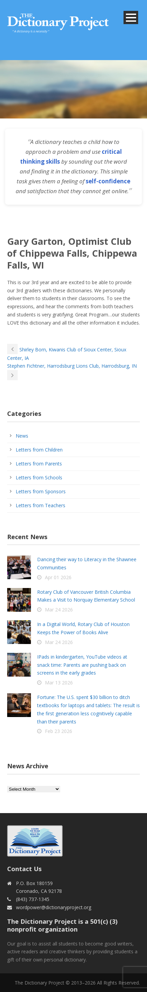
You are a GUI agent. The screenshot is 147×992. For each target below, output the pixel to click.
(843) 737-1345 (32, 899)
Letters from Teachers (40, 505)
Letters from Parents (39, 463)
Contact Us (24, 869)
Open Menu (131, 17)
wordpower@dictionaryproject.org (53, 907)
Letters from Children (39, 449)
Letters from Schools (39, 477)
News (22, 436)
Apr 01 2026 (58, 577)
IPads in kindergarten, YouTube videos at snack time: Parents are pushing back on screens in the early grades (82, 665)
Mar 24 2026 (59, 609)
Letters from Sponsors (41, 491)
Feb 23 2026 (58, 731)
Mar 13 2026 (59, 682)
